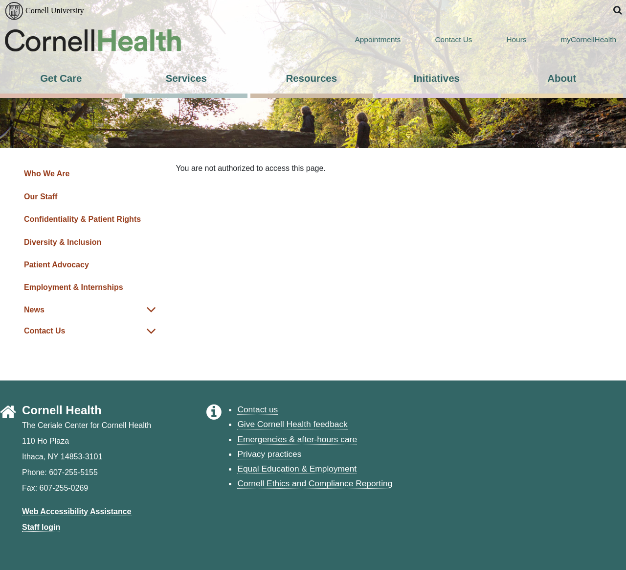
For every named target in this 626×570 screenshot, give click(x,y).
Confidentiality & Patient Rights (82, 219)
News (34, 310)
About (561, 78)
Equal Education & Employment (297, 469)
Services (186, 78)
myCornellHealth (576, 40)
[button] (618, 10)
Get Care (61, 78)
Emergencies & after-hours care (297, 439)
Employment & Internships (73, 287)
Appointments (366, 40)
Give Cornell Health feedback (292, 424)
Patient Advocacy (56, 265)
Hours (504, 40)
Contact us (257, 409)
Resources (311, 78)
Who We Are (46, 173)
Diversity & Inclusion (62, 242)
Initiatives (437, 78)
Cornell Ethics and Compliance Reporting (314, 483)
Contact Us (441, 40)
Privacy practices (269, 454)
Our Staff (40, 196)
